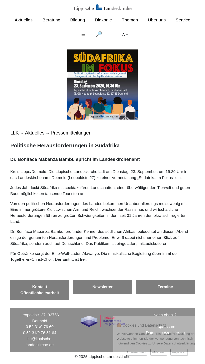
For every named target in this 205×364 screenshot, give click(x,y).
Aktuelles (24, 19)
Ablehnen (159, 352)
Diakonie (103, 19)
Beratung (51, 19)
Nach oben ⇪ (165, 315)
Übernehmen (136, 352)
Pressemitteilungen (71, 133)
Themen (130, 19)
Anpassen (179, 352)
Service (183, 19)
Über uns (157, 19)
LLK (14, 133)
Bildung (77, 19)
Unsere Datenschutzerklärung (173, 343)
